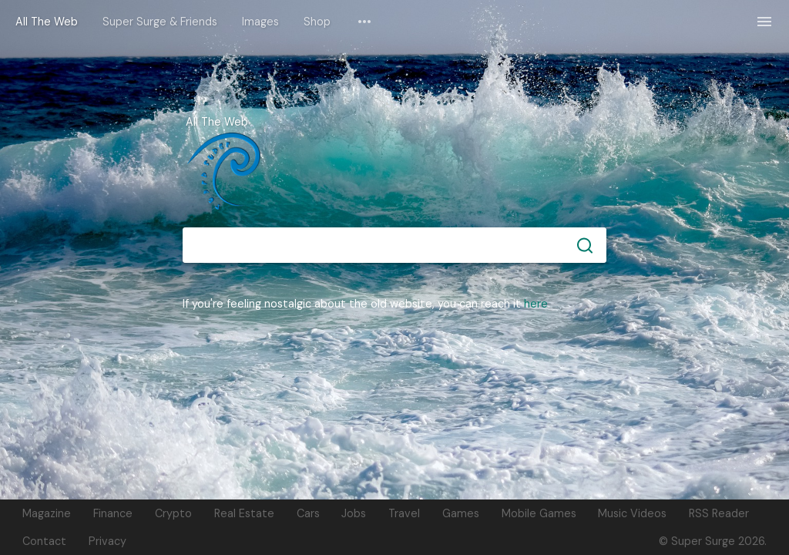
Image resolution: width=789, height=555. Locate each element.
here (536, 304)
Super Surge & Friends (159, 22)
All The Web (46, 22)
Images (260, 22)
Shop (317, 22)
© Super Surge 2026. (713, 541)
